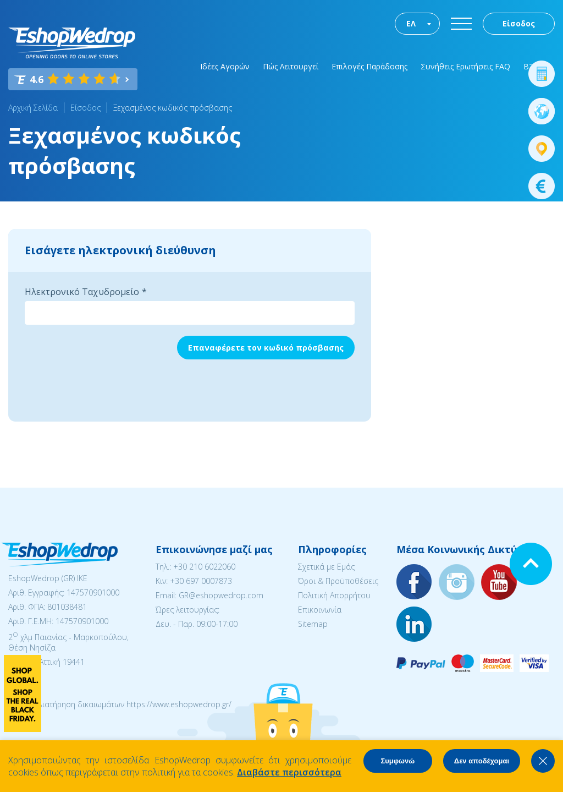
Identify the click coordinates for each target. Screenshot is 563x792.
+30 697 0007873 (201, 581)
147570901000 (93, 592)
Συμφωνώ (397, 761)
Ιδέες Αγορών (225, 66)
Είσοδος (519, 23)
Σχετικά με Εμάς (326, 566)
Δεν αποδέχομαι (481, 761)
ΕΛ (411, 23)
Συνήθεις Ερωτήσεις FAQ (465, 66)
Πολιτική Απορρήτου (334, 595)
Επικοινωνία (319, 609)
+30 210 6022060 (204, 566)
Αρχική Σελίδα (33, 107)
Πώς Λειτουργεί (290, 66)
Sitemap (313, 624)
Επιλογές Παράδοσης (369, 66)
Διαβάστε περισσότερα (289, 772)
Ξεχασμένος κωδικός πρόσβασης (172, 107)
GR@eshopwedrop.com (221, 595)
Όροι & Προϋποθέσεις (338, 581)
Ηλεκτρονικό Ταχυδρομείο (82, 292)
